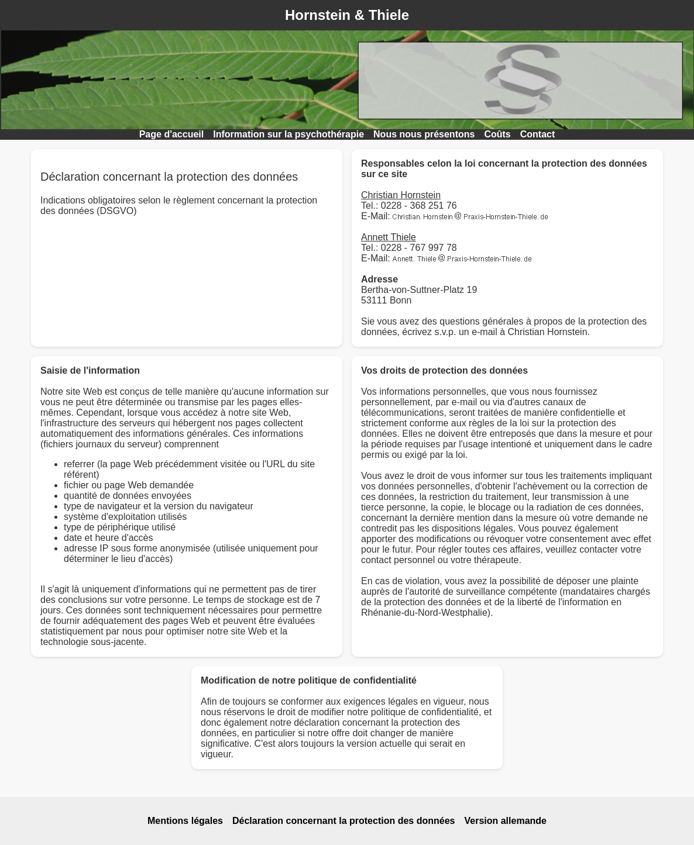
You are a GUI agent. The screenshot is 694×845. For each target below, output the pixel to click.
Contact (537, 134)
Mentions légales (185, 821)
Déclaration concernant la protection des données (343, 821)
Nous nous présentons (424, 134)
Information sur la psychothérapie (288, 134)
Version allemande (505, 821)
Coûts (497, 134)
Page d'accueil (171, 134)
